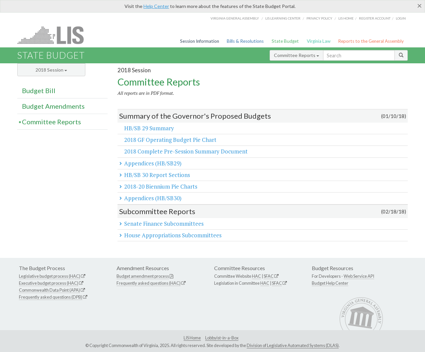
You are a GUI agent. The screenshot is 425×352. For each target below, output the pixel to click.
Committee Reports (296, 55)
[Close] (419, 5)
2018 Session (51, 70)
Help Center (156, 6)
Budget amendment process (143, 276)
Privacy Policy (319, 18)
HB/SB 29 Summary (149, 128)
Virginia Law (318, 41)
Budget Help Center (330, 283)
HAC (256, 276)
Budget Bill (38, 90)
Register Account (374, 18)
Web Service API (359, 276)
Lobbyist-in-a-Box (221, 337)
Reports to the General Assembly (371, 41)
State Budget (285, 41)
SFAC (269, 276)
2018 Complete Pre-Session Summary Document (186, 151)
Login (401, 18)
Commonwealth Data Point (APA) (49, 290)
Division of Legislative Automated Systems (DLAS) (293, 345)
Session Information (199, 41)
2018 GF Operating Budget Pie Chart (170, 140)
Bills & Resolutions (245, 41)
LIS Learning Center (282, 18)
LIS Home (192, 337)
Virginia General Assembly (235, 18)
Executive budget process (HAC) (48, 283)
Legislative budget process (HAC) (49, 276)
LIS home (346, 18)
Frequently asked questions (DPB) (50, 297)
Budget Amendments (53, 106)
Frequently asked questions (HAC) (149, 283)
